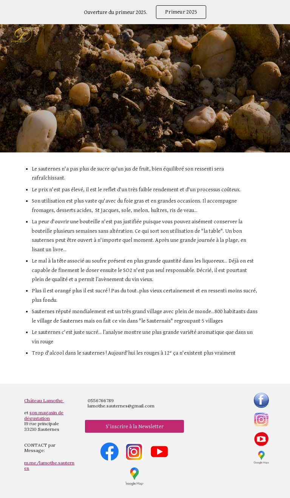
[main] (144, 268)
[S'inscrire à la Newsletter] (134, 426)
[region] (145, 12)
